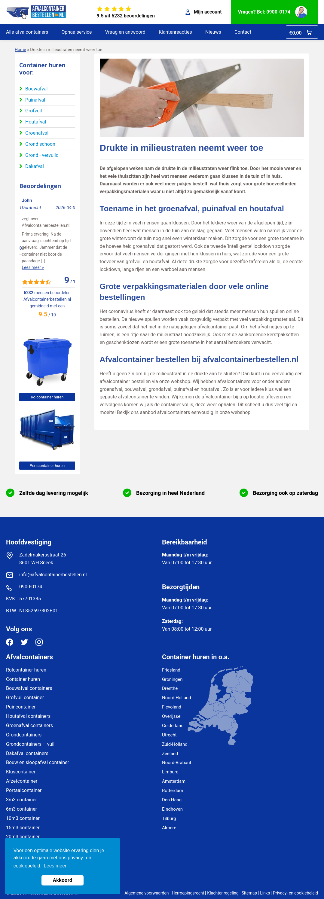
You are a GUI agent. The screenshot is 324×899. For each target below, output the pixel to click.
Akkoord (62, 880)
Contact (242, 32)
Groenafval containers (29, 725)
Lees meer (55, 865)
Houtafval (35, 122)
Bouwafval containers (29, 688)
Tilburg (169, 818)
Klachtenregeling (222, 893)
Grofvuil (33, 111)
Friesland (171, 670)
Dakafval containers (27, 753)
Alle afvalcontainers (27, 32)
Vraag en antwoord (125, 32)
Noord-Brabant (176, 762)
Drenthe (170, 688)
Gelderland (173, 725)
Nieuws (213, 32)
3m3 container (21, 800)
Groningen (172, 679)
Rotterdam (172, 790)
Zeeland (170, 753)
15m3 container (23, 827)
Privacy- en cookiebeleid (295, 893)
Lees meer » (30, 234)
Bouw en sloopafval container (37, 762)
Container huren (23, 679)
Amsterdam (173, 781)
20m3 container (23, 837)
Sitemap (249, 893)
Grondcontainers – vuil (30, 744)
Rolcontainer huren (47, 397)
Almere (169, 827)
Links (265, 893)
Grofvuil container (25, 697)
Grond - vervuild (42, 155)
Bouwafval (36, 89)
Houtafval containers (28, 716)
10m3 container (23, 818)
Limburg (170, 772)
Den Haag (172, 800)
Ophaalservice (77, 32)
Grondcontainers (23, 735)
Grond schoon (40, 144)
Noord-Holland (176, 697)
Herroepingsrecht (188, 893)
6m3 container (21, 809)
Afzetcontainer (21, 781)
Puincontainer (21, 707)
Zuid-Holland (175, 744)
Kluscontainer (20, 772)
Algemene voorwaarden (146, 893)
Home (20, 49)
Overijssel (172, 716)
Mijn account (203, 12)
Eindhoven (172, 809)
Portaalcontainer (23, 790)
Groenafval (36, 133)
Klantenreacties (175, 32)
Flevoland (171, 707)
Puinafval (35, 100)
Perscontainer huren (47, 465)
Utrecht (169, 735)
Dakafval (34, 166)
